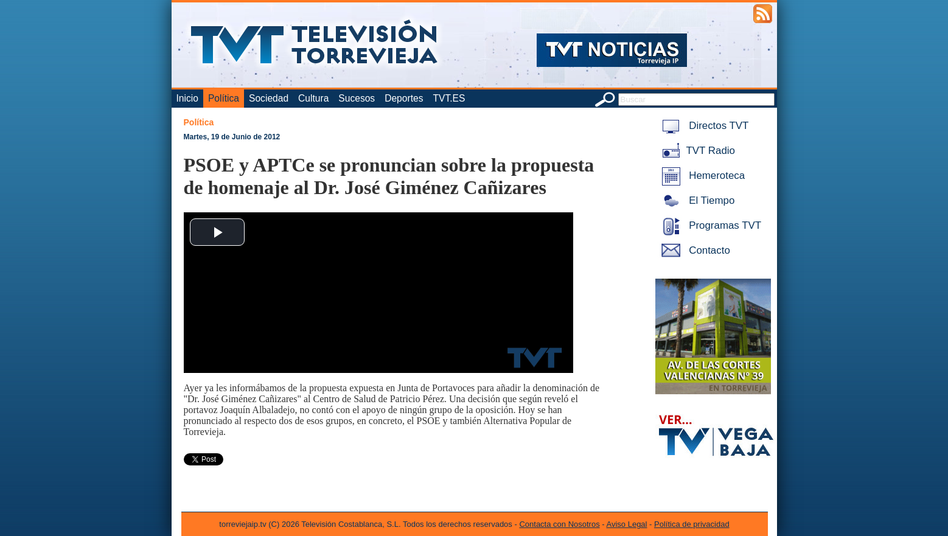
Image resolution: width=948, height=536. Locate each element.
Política (223, 98)
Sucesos (356, 98)
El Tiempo (696, 200)
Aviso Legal (627, 524)
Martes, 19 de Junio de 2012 (232, 137)
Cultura (313, 98)
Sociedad (268, 98)
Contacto (693, 250)
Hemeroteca (701, 175)
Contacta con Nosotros (559, 524)
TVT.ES (449, 98)
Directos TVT (703, 125)
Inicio (187, 98)
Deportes (404, 98)
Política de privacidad (692, 524)
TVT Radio (696, 150)
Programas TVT (709, 225)
